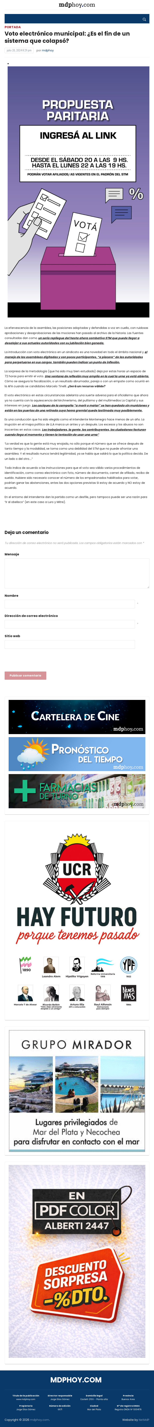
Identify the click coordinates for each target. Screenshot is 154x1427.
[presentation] (35, 661)
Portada (13, 27)
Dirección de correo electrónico (31, 616)
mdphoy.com (76, 1380)
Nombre (11, 595)
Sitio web (12, 636)
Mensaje (12, 554)
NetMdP (144, 1420)
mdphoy (48, 50)
